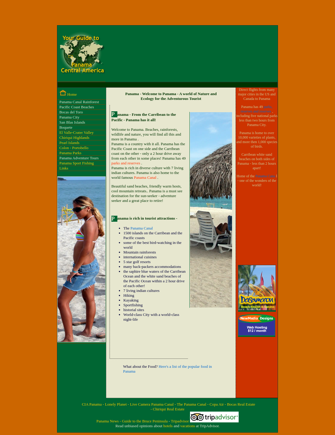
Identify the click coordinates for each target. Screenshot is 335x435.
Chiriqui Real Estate (168, 409)
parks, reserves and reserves (257, 109)
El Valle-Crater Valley (76, 132)
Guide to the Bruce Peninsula (145, 421)
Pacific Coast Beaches (76, 107)
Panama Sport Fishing (76, 163)
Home (72, 94)
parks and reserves (126, 163)
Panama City (69, 117)
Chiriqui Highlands (74, 137)
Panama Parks (70, 153)
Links (63, 168)
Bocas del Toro (71, 112)
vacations (188, 426)
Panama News (107, 421)
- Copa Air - (217, 404)
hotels (168, 426)
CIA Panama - (93, 404)
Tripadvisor (180, 421)
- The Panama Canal (191, 404)
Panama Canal (145, 177)
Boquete (65, 127)
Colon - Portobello (74, 148)
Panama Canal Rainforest (79, 102)
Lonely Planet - (117, 404)
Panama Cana (265, 176)
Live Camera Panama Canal (152, 404)
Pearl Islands (69, 142)
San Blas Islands (72, 122)
